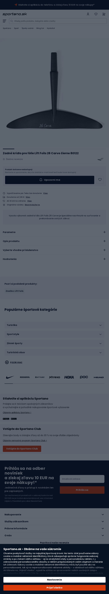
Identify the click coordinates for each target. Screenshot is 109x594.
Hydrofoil (51, 28)
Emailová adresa (71, 479)
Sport (16, 28)
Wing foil (40, 28)
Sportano (7, 28)
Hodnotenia (9, 259)
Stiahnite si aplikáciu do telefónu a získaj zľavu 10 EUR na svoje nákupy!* (56, 5)
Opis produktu (11, 241)
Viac (45, 193)
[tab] (54, 232)
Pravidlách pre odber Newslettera (27, 501)
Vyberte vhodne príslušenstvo (20, 250)
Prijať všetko (54, 587)
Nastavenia (54, 579)
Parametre (9, 232)
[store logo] (43, 14)
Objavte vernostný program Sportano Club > (25, 440)
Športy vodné (27, 28)
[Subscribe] (82, 490)
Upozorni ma (49, 180)
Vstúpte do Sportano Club (22, 448)
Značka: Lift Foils (14, 291)
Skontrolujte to (32, 205)
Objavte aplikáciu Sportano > (17, 412)
